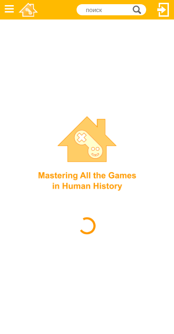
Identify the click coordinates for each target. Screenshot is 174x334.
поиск (139, 9)
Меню (9, 9)
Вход (163, 10)
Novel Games (28, 10)
